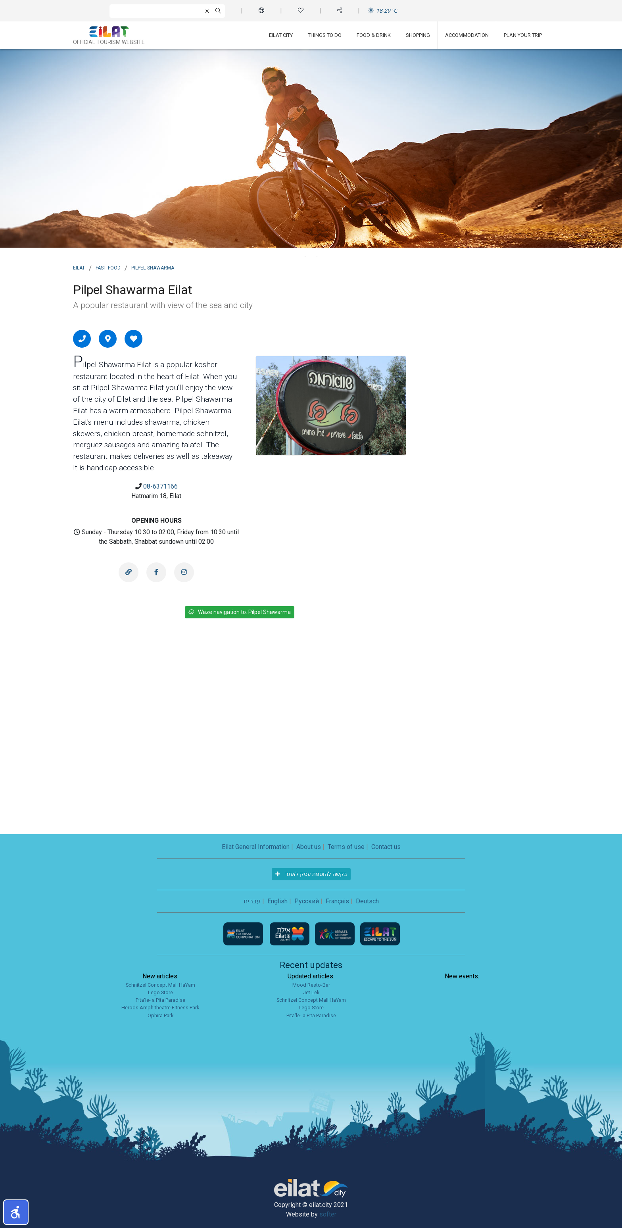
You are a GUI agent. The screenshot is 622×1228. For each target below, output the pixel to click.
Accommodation (467, 35)
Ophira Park (160, 1015)
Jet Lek (311, 992)
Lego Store (160, 992)
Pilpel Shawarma (152, 267)
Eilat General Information (256, 847)
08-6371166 (160, 486)
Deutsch (367, 901)
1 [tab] (305, 256)
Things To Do (325, 35)
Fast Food (108, 267)
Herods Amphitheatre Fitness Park (160, 1008)
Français (337, 901)
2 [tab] (317, 256)
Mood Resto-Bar (311, 985)
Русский (306, 901)
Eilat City (281, 35)
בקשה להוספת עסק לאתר (311, 874)
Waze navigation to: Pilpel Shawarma (239, 612)
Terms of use (346, 847)
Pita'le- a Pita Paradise (160, 1000)
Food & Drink (374, 35)
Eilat (79, 267)
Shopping (418, 35)
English (277, 901)
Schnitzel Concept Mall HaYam (160, 985)
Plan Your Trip (523, 35)
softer (327, 1214)
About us (308, 847)
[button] (16, 1212)
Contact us (386, 847)
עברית (252, 901)
